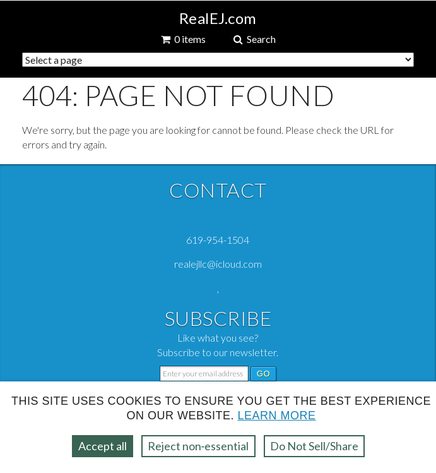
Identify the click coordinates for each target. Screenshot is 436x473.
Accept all (102, 446)
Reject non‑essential (198, 446)
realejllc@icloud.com (218, 264)
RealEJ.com (218, 18)
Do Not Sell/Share (314, 446)
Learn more (276, 415)
